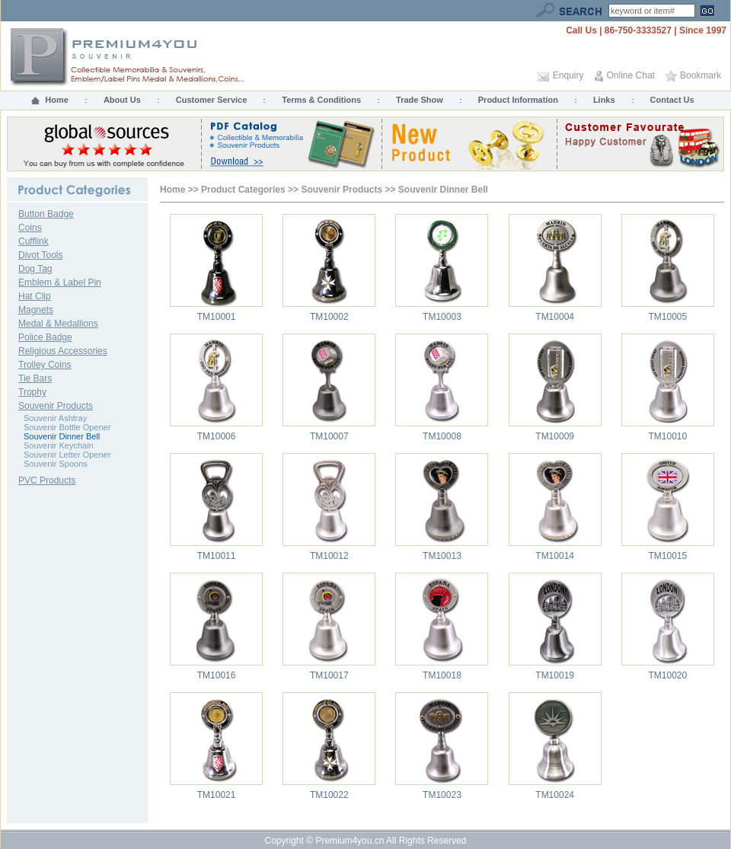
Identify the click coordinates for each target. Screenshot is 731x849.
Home (57, 99)
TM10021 (216, 795)
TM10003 (442, 316)
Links (604, 99)
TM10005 (668, 316)
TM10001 (216, 316)
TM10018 (442, 675)
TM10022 (329, 795)
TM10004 (554, 316)
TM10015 (668, 556)
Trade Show (419, 99)
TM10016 (216, 675)
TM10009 (554, 436)
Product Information (518, 99)
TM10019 (554, 675)
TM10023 (442, 795)
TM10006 (216, 436)
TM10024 (554, 795)
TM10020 (668, 675)
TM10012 (329, 556)
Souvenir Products (341, 189)
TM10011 (216, 556)
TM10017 (329, 675)
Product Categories (243, 189)
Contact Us (672, 99)
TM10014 (554, 556)
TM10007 (329, 436)
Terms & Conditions (321, 99)
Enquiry (568, 75)
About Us (122, 99)
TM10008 (442, 436)
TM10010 (668, 436)
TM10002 (329, 316)
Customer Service (211, 99)
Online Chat (631, 75)
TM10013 (442, 556)
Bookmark (700, 75)
